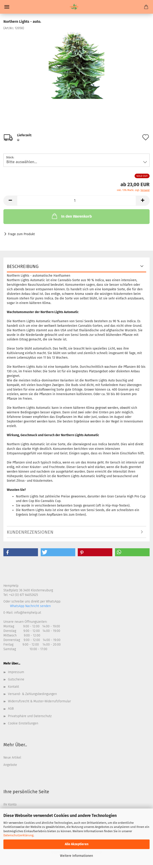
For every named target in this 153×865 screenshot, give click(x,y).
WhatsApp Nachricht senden (30, 606)
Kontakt (13, 687)
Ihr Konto (10, 804)
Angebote (10, 765)
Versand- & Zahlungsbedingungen (32, 694)
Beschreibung (23, 266)
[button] (20, 552)
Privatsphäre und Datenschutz (30, 716)
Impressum (16, 672)
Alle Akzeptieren (76, 844)
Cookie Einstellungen (23, 723)
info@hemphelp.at (27, 613)
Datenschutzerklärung (18, 835)
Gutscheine (16, 679)
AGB (11, 709)
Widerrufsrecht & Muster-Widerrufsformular (39, 701)
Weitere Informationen (76, 856)
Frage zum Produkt (21, 234)
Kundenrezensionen (30, 532)
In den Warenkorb (71, 216)
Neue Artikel (12, 757)
